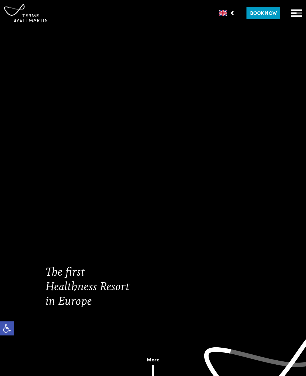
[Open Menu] (296, 13)
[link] (7, 328)
